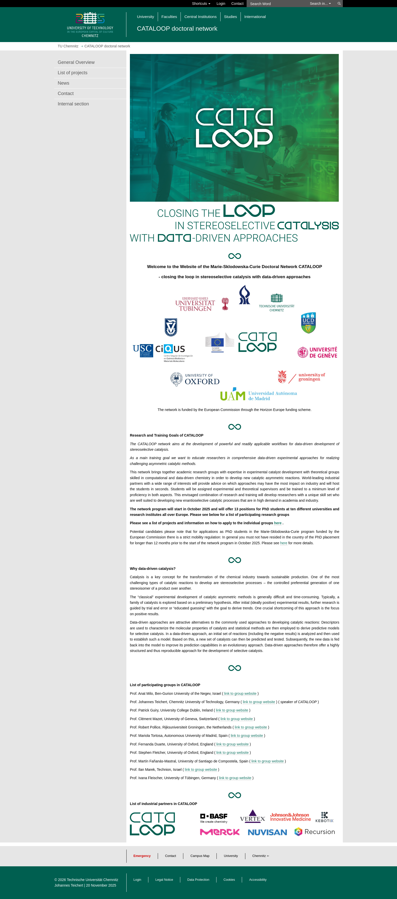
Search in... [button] (320, 4)
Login (220, 4)
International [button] (255, 16)
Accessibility (258, 880)
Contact (237, 4)
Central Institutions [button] (200, 16)
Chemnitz (259, 856)
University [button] (145, 16)
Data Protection (198, 880)
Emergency (142, 856)
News (63, 83)
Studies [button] (230, 16)
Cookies (229, 880)
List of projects (72, 72)
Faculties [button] (169, 16)
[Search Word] (276, 3)
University (231, 856)
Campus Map (199, 856)
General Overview (76, 62)
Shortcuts (201, 4)
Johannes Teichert (68, 885)
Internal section (73, 103)
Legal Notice (164, 880)
